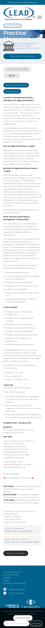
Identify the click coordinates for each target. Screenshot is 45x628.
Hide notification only (16, 623)
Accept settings (23, 618)
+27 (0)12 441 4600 (16, 593)
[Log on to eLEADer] (12, 26)
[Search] (32, 17)
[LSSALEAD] (18, 14)
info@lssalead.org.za (30, 2)
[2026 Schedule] (12, 91)
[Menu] (38, 17)
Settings (36, 623)
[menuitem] (32, 17)
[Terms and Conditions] (16, 85)
